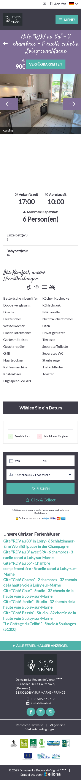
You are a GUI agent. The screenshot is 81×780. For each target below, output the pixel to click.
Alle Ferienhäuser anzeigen (40, 646)
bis (44, 461)
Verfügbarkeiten (45, 64)
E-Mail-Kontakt (38, 703)
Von (17, 461)
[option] (40, 104)
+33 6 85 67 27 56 (40, 699)
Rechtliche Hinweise (29, 725)
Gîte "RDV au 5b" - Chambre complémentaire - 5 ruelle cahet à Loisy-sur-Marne (39, 568)
